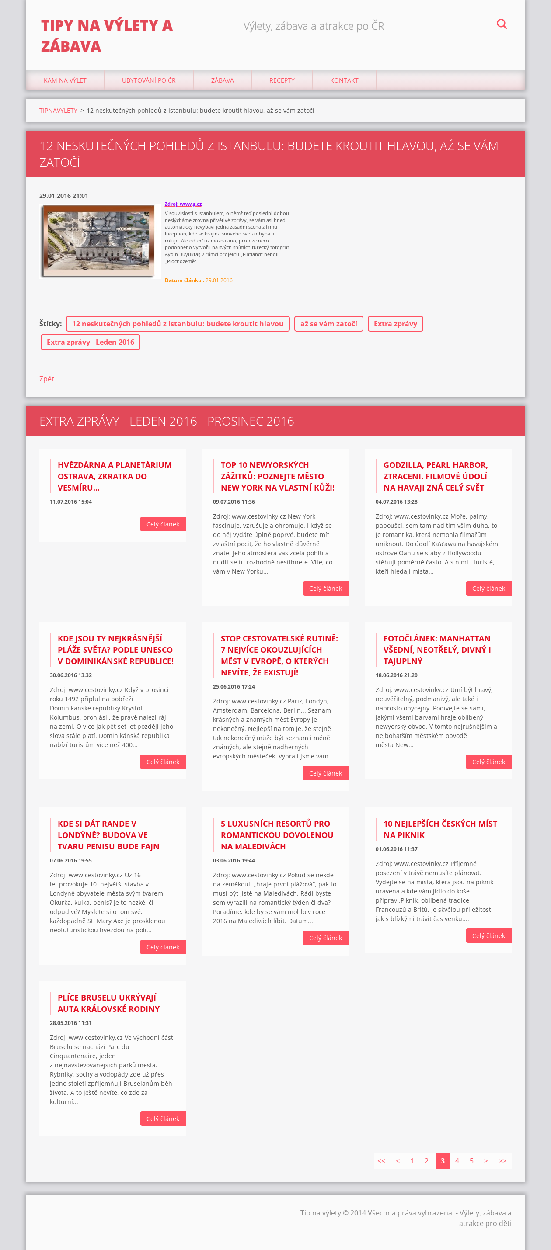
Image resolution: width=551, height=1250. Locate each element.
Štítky (49, 331)
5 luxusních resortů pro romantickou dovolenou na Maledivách (277, 842)
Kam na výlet (65, 87)
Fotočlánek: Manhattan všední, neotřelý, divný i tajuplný (437, 657)
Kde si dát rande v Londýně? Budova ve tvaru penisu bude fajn (109, 842)
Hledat (502, 25)
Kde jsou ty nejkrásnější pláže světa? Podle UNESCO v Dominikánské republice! (116, 657)
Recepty (282, 87)
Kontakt (344, 87)
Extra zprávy (395, 331)
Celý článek (162, 531)
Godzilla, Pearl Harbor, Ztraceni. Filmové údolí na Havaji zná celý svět (436, 483)
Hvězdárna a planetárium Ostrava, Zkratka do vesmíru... (115, 483)
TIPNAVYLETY (58, 117)
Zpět (46, 386)
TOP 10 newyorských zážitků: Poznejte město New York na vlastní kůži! (278, 483)
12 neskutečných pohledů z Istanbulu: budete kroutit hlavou (178, 331)
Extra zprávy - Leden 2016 (90, 349)
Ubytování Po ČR (149, 87)
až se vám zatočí (328, 331)
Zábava (222, 87)
